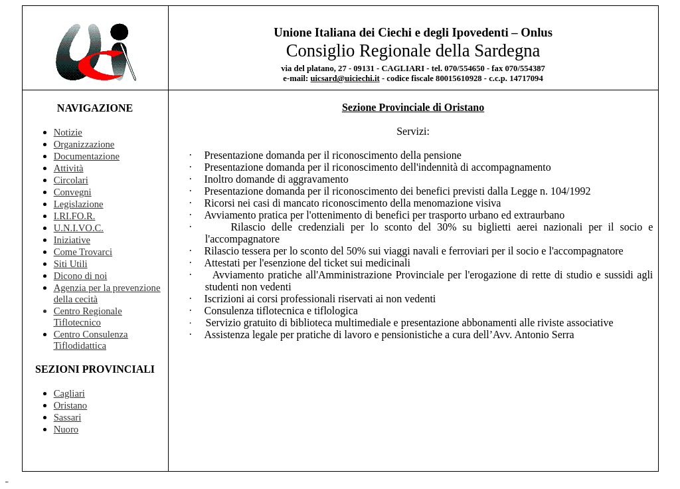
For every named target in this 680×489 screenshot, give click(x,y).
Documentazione (87, 156)
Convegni (73, 192)
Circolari (71, 180)
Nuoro (66, 429)
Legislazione (79, 204)
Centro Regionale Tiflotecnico (88, 317)
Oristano (70, 405)
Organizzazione (84, 144)
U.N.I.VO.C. (79, 228)
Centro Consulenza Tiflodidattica (91, 340)
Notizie (68, 132)
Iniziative (72, 240)
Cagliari (69, 393)
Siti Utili (71, 263)
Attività (69, 168)
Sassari (68, 417)
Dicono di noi (81, 275)
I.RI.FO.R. (75, 216)
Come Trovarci (83, 251)
